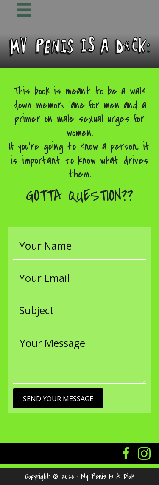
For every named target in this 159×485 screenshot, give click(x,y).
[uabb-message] (79, 356)
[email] (79, 278)
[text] (79, 246)
